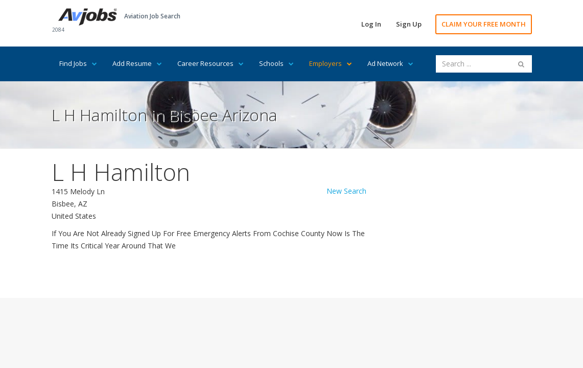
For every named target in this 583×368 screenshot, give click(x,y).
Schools (276, 63)
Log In (371, 24)
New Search (346, 191)
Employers (330, 63)
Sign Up (409, 24)
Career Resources (210, 63)
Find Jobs (78, 63)
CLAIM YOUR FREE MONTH (483, 24)
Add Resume (137, 63)
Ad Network (390, 63)
